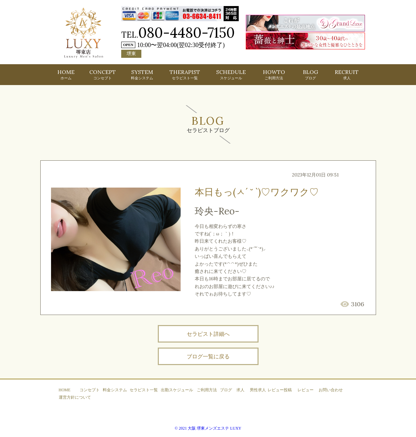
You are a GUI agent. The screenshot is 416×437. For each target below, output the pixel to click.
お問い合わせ (331, 390)
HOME (66, 74)
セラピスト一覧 (144, 390)
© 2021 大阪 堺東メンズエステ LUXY (208, 428)
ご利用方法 (207, 390)
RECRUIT (347, 74)
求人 (240, 390)
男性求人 (258, 390)
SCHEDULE (231, 74)
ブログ (226, 390)
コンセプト (90, 390)
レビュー (305, 390)
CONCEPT (102, 74)
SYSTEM (142, 74)
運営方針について (75, 397)
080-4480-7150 (186, 32)
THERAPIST (185, 74)
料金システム (115, 390)
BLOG (310, 74)
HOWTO (274, 74)
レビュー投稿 (280, 390)
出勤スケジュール (177, 390)
